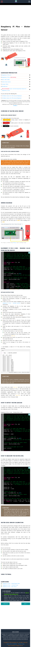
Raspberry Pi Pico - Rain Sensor (10, 586)
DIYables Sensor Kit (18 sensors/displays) (11, 98)
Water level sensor (6, 82)
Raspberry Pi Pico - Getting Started (11, 303)
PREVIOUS (5, 603)
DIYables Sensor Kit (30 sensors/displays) (12, 95)
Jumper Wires (5, 84)
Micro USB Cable (6, 79)
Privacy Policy (21, 644)
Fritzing (14, 242)
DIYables (15, 105)
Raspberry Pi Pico (9, 77)
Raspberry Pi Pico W (6, 75)
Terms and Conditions (12, 644)
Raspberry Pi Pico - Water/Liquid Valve (11, 583)
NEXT (25, 603)
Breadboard (4, 86)
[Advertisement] (15, 15)
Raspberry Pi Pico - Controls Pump (10, 585)
